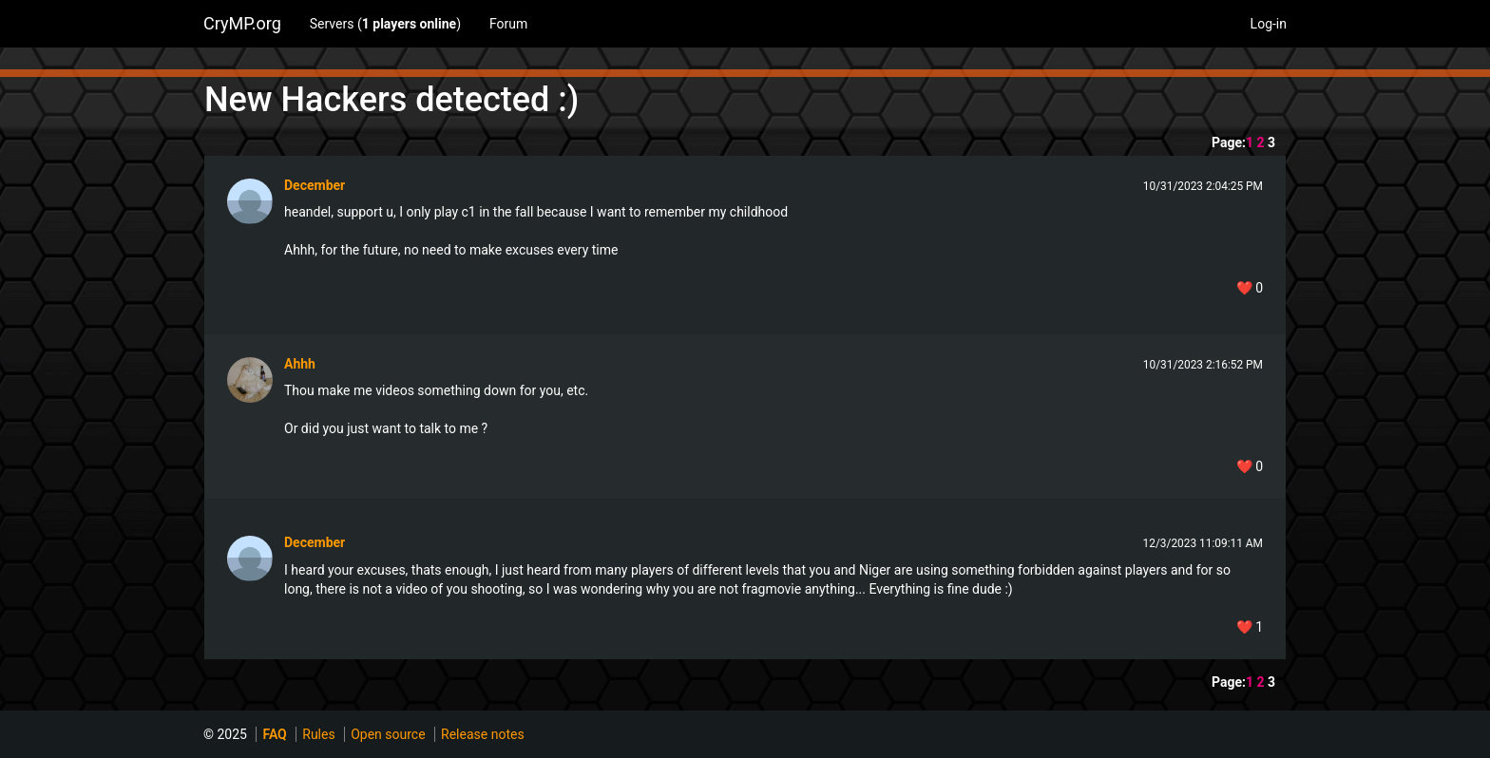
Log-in (1269, 23)
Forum (508, 23)
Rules (318, 734)
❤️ (1249, 287)
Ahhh (299, 363)
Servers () (385, 23)
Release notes (483, 734)
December (314, 185)
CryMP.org (242, 23)
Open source (388, 734)
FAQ (274, 734)
